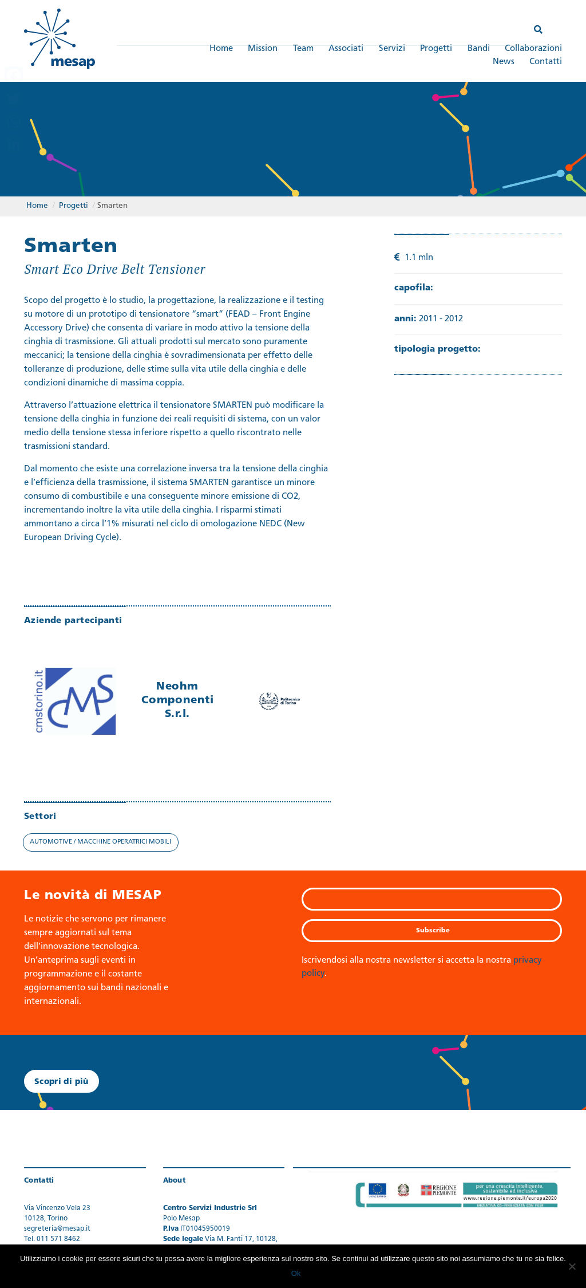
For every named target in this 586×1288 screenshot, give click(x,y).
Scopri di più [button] (61, 1082)
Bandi (479, 49)
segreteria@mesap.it (57, 1229)
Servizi (392, 49)
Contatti (545, 62)
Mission (263, 49)
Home (221, 49)
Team (303, 49)
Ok (296, 1273)
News (503, 62)
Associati (345, 49)
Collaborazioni (533, 49)
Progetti (436, 49)
